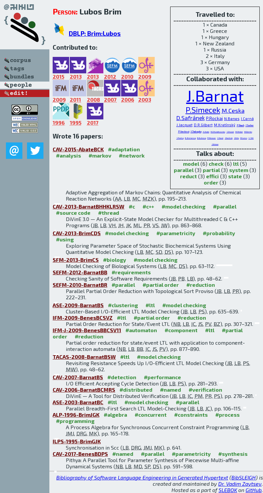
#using (65, 239)
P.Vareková (183, 131)
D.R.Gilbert (203, 125)
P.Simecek (203, 109)
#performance (162, 377)
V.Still (251, 138)
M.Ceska (233, 110)
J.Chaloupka (196, 131)
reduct (188, 176)
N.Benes (232, 118)
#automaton (141, 330)
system (238, 170)
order (211, 182)
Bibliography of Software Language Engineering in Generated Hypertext (142, 477)
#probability (219, 233)
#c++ (148, 206)
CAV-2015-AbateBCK (78, 149)
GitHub (254, 490)
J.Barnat (215, 95)
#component (181, 330)
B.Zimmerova (190, 138)
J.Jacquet (184, 125)
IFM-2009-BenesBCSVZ (83, 317)
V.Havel (220, 138)
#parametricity (175, 233)
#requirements (131, 272)
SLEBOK (228, 490)
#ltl (150, 305)
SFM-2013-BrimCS (76, 260)
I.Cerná (247, 118)
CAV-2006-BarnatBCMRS (84, 389)
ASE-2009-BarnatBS (78, 305)
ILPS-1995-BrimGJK (77, 441)
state (235, 176)
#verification (205, 389)
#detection (121, 377)
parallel (184, 170)
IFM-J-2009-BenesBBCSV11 (87, 330)
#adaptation (124, 149)
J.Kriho (236, 138)
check (216, 163)
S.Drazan (230, 132)
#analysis (68, 155)
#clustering (123, 305)
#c (132, 206)
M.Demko (248, 132)
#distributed (135, 389)
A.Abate (206, 132)
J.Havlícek (229, 138)
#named (170, 389)
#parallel (224, 206)
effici (212, 176)
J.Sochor (250, 125)
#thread (108, 213)
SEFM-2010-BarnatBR (80, 285)
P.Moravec (211, 138)
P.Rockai (214, 118)
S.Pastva (180, 138)
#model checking (183, 206)
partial (211, 170)
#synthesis (233, 454)
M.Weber (239, 132)
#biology (114, 260)
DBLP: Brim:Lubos (95, 33)
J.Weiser (215, 144)
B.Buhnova (201, 138)
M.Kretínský (224, 125)
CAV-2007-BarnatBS (78, 377)
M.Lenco (243, 138)
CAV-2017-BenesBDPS (80, 454)
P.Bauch (240, 125)
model (191, 163)
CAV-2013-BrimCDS (77, 233)
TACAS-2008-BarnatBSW (84, 357)
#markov (100, 155)
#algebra (115, 414)
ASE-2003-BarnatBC (78, 402)
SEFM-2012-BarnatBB (80, 272)
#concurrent (151, 414)
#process (227, 414)
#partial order (161, 285)
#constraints (191, 414)
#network (132, 155)
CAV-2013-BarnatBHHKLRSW (88, 206)
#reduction (200, 285)
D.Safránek (190, 117)
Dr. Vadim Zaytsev (240, 484)
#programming (75, 421)
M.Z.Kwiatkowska (218, 132)
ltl (236, 163)
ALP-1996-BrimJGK (76, 414)
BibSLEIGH (243, 477)
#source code (73, 213)
